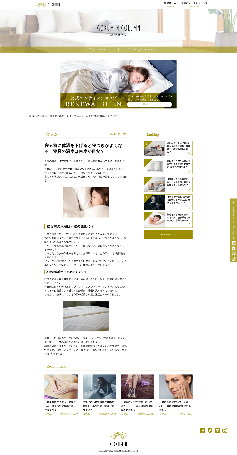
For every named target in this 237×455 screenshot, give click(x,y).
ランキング (141, 49)
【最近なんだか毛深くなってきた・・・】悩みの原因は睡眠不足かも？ (137, 406)
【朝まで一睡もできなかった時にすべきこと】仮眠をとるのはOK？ (178, 200)
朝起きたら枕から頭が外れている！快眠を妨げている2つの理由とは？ (178, 164)
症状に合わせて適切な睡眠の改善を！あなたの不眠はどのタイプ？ (98, 406)
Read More (166, 234)
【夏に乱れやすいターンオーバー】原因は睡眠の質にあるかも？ (175, 406)
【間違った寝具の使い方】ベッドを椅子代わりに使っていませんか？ (178, 182)
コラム (96, 49)
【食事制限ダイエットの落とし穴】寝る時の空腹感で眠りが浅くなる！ (60, 406)
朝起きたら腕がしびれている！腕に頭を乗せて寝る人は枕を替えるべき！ (178, 217)
